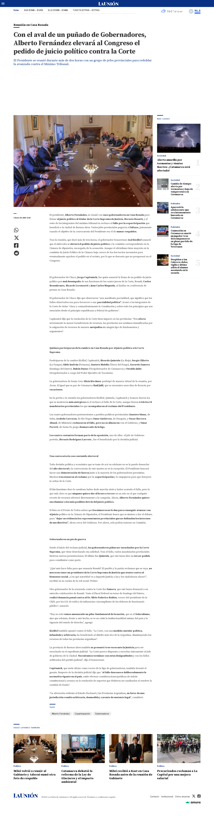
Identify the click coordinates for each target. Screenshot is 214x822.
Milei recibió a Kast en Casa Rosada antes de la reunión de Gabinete (130, 774)
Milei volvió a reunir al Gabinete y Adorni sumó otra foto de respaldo (32, 774)
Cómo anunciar (182, 796)
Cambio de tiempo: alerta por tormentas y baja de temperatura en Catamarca (182, 189)
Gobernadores (102, 714)
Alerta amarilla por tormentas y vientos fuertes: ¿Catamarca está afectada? (173, 166)
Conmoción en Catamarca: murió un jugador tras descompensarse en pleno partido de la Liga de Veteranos (182, 239)
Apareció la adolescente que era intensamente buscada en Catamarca (181, 213)
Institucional (167, 796)
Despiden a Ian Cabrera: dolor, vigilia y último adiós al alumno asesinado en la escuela (179, 267)
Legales (111, 797)
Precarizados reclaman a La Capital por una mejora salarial (178, 774)
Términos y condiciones (97, 797)
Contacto (154, 796)
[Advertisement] (107, 93)
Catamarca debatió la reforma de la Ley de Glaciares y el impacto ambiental (78, 776)
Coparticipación (82, 714)
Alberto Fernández (61, 714)
